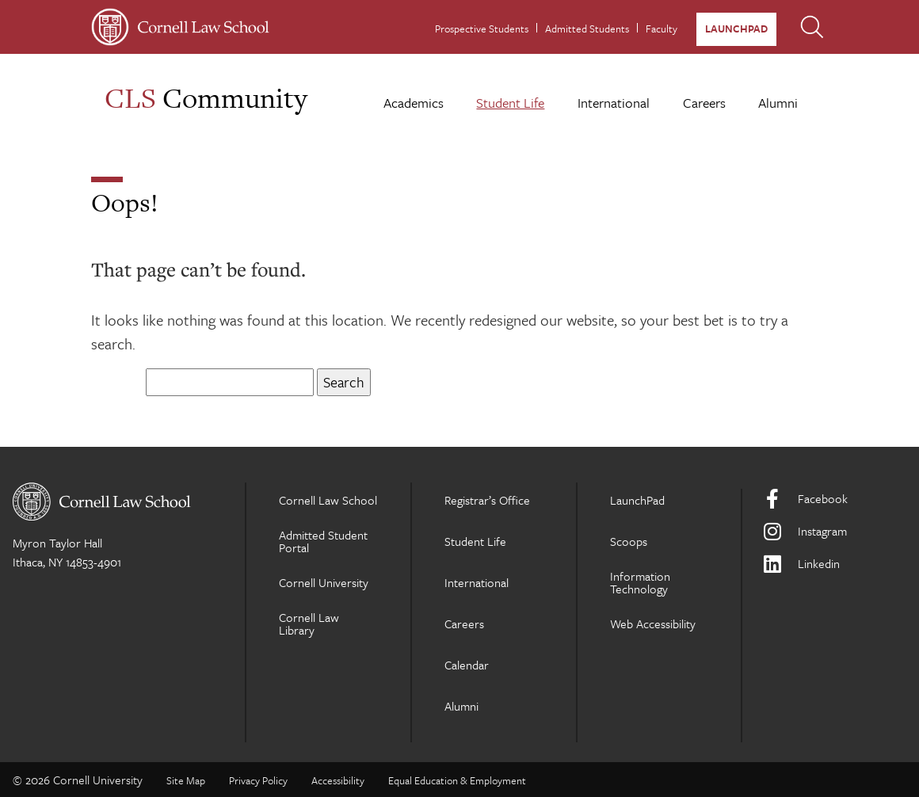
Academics (413, 102)
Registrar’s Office (487, 500)
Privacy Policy (258, 780)
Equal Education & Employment (457, 780)
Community (206, 97)
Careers (704, 102)
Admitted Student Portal (323, 541)
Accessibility (337, 780)
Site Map (185, 780)
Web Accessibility (653, 623)
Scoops (628, 541)
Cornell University (323, 582)
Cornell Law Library (309, 623)
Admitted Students (587, 28)
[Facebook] (834, 499)
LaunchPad (736, 28)
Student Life (510, 102)
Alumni (778, 102)
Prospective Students (481, 28)
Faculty (661, 28)
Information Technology (640, 582)
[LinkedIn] (834, 564)
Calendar (466, 664)
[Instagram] (834, 531)
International (614, 102)
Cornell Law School (328, 500)
